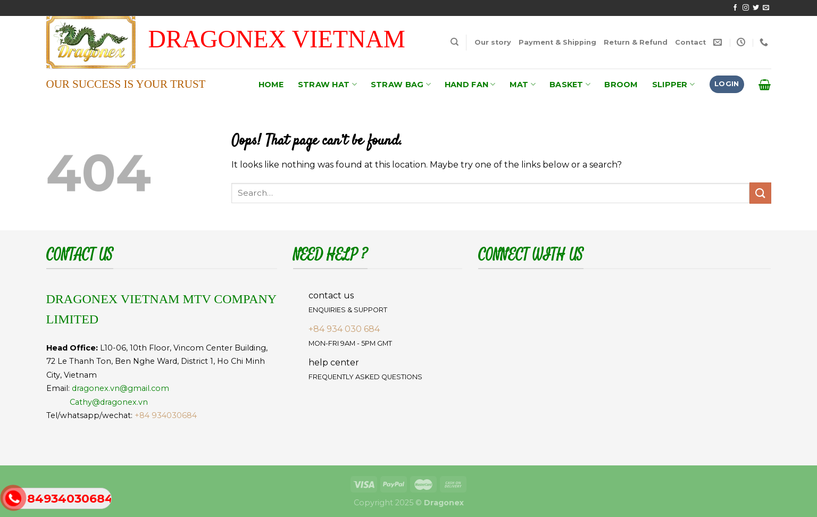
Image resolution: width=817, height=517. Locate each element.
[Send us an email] (766, 8)
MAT (523, 84)
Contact (690, 42)
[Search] (454, 42)
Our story (492, 42)
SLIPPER (673, 84)
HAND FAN (470, 84)
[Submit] (760, 192)
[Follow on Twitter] (756, 8)
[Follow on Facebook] (735, 8)
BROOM (621, 84)
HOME (271, 84)
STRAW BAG (401, 84)
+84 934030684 (166, 415)
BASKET (569, 84)
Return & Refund (636, 42)
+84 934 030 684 (344, 329)
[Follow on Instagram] (746, 8)
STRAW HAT (327, 84)
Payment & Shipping (557, 42)
